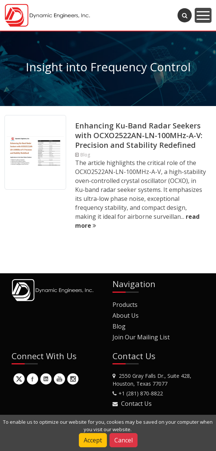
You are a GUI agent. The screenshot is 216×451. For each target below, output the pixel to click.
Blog (119, 326)
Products (125, 305)
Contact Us (136, 403)
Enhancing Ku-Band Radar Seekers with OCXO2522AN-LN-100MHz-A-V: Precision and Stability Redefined (139, 135)
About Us (125, 315)
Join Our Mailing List (141, 337)
